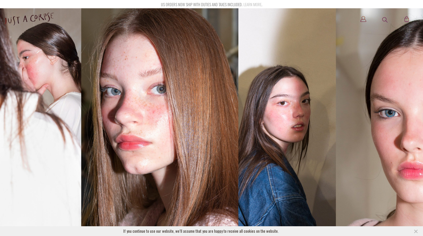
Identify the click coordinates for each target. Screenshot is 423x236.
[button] (384, 19)
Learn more (252, 4)
